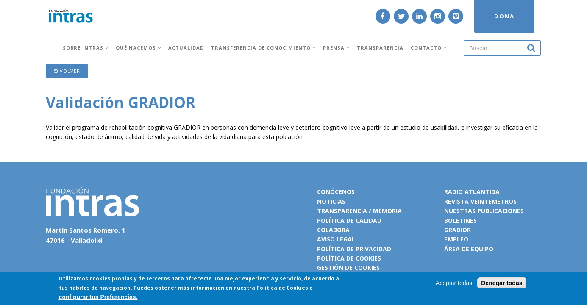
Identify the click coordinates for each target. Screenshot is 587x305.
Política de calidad (349, 220)
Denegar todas (501, 283)
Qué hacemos (138, 47)
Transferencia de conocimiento (263, 47)
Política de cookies (349, 258)
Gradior (457, 230)
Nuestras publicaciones (484, 211)
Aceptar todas (454, 283)
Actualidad (186, 47)
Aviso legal (336, 239)
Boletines (460, 220)
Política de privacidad (354, 249)
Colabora (333, 230)
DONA (504, 16)
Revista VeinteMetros (480, 201)
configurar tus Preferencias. (98, 297)
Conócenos (336, 192)
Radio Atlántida (472, 192)
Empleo (456, 239)
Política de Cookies (282, 288)
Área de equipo (468, 249)
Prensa (336, 47)
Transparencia (380, 47)
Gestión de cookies (348, 267)
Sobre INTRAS (85, 47)
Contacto (429, 47)
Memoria (387, 211)
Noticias (331, 201)
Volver (67, 71)
